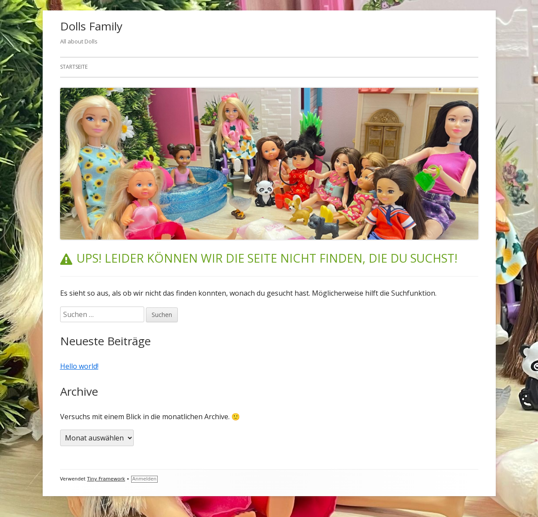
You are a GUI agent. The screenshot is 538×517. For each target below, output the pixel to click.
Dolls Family (91, 26)
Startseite (74, 66)
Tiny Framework (106, 479)
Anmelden (144, 479)
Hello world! (79, 366)
